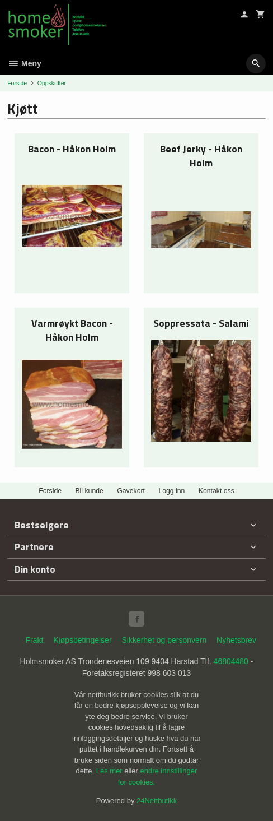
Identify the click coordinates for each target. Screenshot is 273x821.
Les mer (110, 771)
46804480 (231, 661)
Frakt (34, 640)
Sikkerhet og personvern (163, 640)
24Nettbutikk (156, 800)
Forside (17, 83)
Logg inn (171, 491)
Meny (24, 63)
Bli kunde (89, 491)
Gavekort (131, 491)
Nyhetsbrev (236, 640)
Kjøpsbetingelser (82, 640)
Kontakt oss (216, 491)
